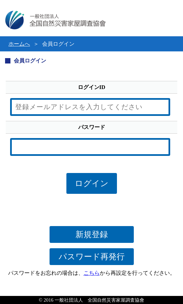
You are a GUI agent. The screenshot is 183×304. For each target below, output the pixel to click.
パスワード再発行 (92, 256)
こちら (92, 273)
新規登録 (91, 234)
